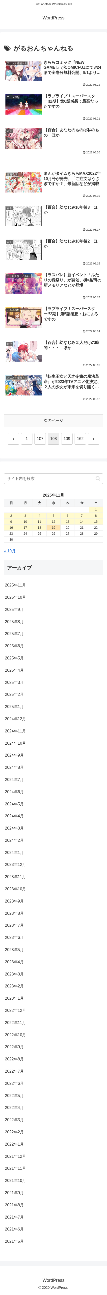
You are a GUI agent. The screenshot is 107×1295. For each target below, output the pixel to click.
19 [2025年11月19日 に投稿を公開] (53, 527)
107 (40, 439)
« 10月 (10, 551)
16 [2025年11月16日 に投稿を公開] (11, 527)
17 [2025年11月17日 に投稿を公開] (25, 527)
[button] (98, 478)
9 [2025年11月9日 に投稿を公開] (11, 521)
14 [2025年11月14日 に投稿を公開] (81, 521)
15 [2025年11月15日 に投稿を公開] (96, 521)
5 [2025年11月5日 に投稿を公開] (53, 516)
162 (80, 439)
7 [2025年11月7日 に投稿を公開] (81, 516)
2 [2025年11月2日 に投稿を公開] (11, 516)
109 (67, 439)
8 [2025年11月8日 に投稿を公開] (96, 516)
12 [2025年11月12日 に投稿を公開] (53, 521)
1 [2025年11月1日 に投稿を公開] (96, 510)
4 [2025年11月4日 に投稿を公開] (39, 516)
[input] (53, 478)
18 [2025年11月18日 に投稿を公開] (39, 527)
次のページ (53, 420)
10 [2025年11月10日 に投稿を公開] (25, 521)
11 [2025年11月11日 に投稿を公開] (39, 521)
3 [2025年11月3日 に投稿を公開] (25, 516)
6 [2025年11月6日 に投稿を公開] (67, 516)
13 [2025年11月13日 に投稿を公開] (67, 521)
